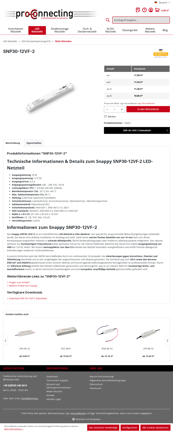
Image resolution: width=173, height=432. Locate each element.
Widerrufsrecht (54, 391)
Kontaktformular (29, 398)
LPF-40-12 (148, 348)
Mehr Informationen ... (14, 429)
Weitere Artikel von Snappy (23, 285)
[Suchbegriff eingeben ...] (141, 20)
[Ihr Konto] (151, 10)
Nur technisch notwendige (103, 427)
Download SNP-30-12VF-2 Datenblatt (28, 298)
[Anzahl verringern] (107, 109)
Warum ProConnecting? (102, 376)
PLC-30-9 (65, 348)
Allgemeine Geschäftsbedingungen (108, 380)
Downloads (52, 376)
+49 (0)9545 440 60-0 (15, 385)
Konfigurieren (130, 427)
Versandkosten (78, 413)
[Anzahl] (114, 109)
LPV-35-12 (24, 348)
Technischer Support (57, 380)
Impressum (95, 388)
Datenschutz (96, 384)
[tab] (12, 142)
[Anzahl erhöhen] (122, 109)
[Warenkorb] (162, 10)
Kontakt (50, 395)
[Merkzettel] (138, 10)
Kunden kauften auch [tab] (17, 314)
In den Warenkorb (148, 109)
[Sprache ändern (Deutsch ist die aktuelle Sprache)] (162, 2)
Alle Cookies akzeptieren (155, 427)
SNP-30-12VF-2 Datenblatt (137, 130)
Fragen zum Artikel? (19, 282)
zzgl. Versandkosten (146, 103)
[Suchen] (108, 20)
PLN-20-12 (107, 348)
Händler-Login (53, 399)
